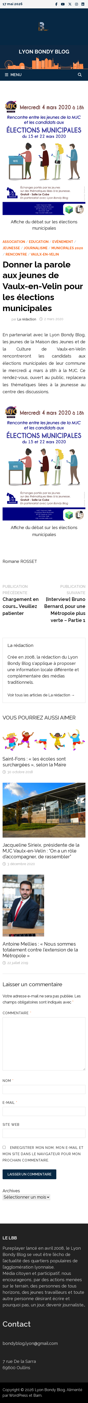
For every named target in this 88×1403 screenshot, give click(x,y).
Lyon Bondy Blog (50, 1390)
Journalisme (36, 248)
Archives (11, 1190)
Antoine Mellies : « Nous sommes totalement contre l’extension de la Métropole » (40, 949)
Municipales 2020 (67, 248)
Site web (11, 1124)
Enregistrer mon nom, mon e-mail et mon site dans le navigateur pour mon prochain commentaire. (43, 1154)
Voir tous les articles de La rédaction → (41, 695)
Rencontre (16, 254)
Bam (37, 1395)
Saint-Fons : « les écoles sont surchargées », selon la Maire (34, 762)
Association (14, 242)
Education (39, 242)
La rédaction (26, 319)
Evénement (62, 242)
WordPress (18, 1395)
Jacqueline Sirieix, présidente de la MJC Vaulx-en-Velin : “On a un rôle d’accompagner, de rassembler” (41, 850)
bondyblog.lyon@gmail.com (30, 1343)
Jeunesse (11, 248)
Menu (13, 75)
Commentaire (17, 1013)
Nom (8, 1081)
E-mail (10, 1103)
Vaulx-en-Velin (45, 254)
